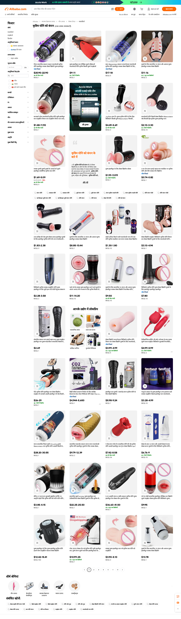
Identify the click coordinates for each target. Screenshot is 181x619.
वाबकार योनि (51, 193)
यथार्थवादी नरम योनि (86, 609)
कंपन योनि (38, 193)
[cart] (142, 9)
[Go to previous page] (84, 570)
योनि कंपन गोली (147, 193)
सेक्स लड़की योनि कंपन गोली (16, 604)
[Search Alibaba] (71, 9)
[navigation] (18, 296)
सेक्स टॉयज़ (71, 21)
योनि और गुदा (66, 604)
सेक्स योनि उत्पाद (152, 604)
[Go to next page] (122, 570)
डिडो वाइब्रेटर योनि (35, 604)
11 (117, 570)
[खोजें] (119, 9)
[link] (178, 596)
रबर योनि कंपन (28, 609)
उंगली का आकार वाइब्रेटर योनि (118, 604)
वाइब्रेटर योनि (57, 609)
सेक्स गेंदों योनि (106, 198)
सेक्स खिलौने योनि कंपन (96, 604)
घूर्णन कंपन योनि (136, 604)
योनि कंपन (80, 198)
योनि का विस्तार (43, 609)
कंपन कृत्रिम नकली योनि (111, 193)
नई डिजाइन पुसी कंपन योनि (42, 198)
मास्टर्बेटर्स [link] (82, 21)
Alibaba (35, 21)
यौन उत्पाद (62, 21)
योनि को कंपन (120, 198)
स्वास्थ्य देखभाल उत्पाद (48, 21)
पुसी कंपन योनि (79, 193)
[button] (112, 9)
